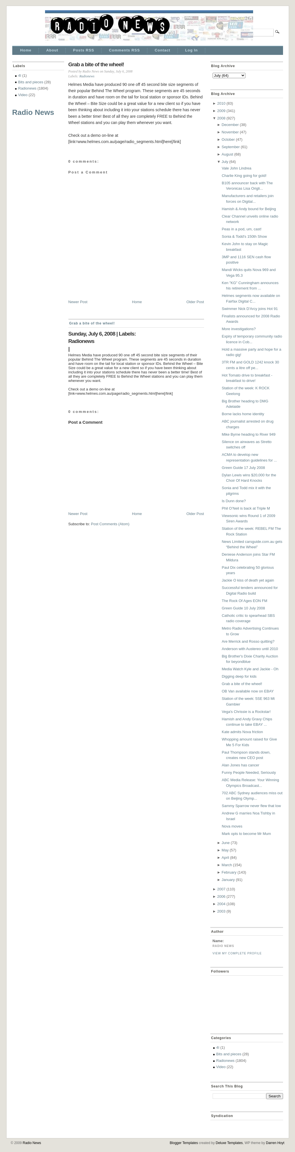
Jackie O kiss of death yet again (248, 580)
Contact (162, 50)
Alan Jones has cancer (240, 765)
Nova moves (232, 826)
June (226, 843)
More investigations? (239, 329)
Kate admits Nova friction (242, 732)
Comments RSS (124, 50)
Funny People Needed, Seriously (249, 772)
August (227, 154)
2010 (221, 103)
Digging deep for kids (239, 676)
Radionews (27, 88)
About (52, 50)
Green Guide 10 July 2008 (243, 608)
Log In (191, 50)
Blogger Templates (184, 1143)
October (228, 139)
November (230, 132)
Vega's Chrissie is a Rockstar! (246, 712)
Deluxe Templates (229, 1143)
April (225, 857)
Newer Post (78, 302)
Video (23, 95)
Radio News (33, 112)
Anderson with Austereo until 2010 (250, 649)
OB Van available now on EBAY (248, 691)
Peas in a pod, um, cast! (241, 229)
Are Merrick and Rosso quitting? (248, 641)
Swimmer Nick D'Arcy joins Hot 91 (250, 309)
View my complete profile (237, 953)
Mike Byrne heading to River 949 (249, 434)
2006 (221, 896)
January (228, 880)
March (227, 865)
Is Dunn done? (234, 501)
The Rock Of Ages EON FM (244, 601)
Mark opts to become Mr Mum (246, 834)
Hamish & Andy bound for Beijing (249, 209)
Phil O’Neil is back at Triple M (246, 508)
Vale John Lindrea (236, 168)
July (225, 162)
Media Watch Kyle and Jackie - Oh (250, 669)
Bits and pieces (30, 82)
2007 (221, 889)
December (230, 125)
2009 (221, 111)
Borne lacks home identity (243, 414)
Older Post (195, 302)
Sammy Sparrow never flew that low (251, 806)
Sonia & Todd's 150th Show (244, 236)
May (225, 850)
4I (19, 75)
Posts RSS (83, 50)
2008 (221, 118)
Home (26, 50)
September (231, 147)
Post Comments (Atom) (110, 524)
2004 (221, 904)
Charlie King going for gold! (244, 175)
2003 (221, 911)
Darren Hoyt (275, 1143)
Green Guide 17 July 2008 (243, 468)
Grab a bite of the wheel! (96, 64)
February (229, 872)
